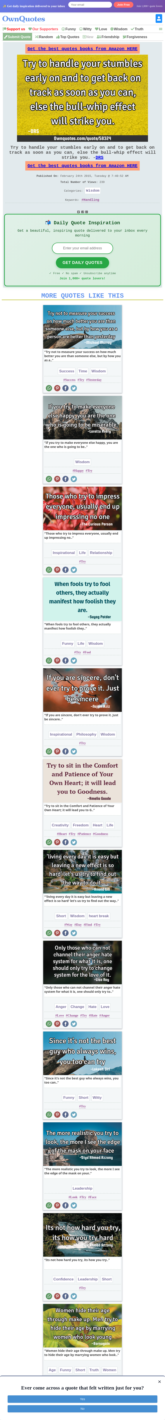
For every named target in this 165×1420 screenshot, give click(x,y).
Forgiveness (137, 37)
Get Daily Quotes (82, 275)
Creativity (60, 840)
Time (83, 386)
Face (93, 1212)
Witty (87, 29)
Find (88, 940)
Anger (61, 1022)
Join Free (123, 4)
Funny (70, 29)
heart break (99, 931)
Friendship (110, 37)
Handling (91, 210)
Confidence (63, 1294)
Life (82, 568)
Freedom (81, 840)
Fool (87, 667)
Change (77, 1022)
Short (61, 931)
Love (103, 29)
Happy (79, 486)
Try (81, 395)
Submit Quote (19, 37)
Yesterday (95, 395)
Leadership (83, 1204)
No (82, 1408)
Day (79, 940)
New (89, 37)
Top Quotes (69, 37)
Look (73, 1212)
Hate (92, 1022)
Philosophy (86, 750)
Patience (85, 849)
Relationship (101, 568)
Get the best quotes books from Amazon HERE (83, 50)
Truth (139, 29)
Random (46, 37)
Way (69, 940)
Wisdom (120, 29)
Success (66, 386)
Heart (97, 840)
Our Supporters (45, 29)
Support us (16, 29)
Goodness (101, 849)
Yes (82, 1399)
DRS (99, 162)
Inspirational (64, 568)
